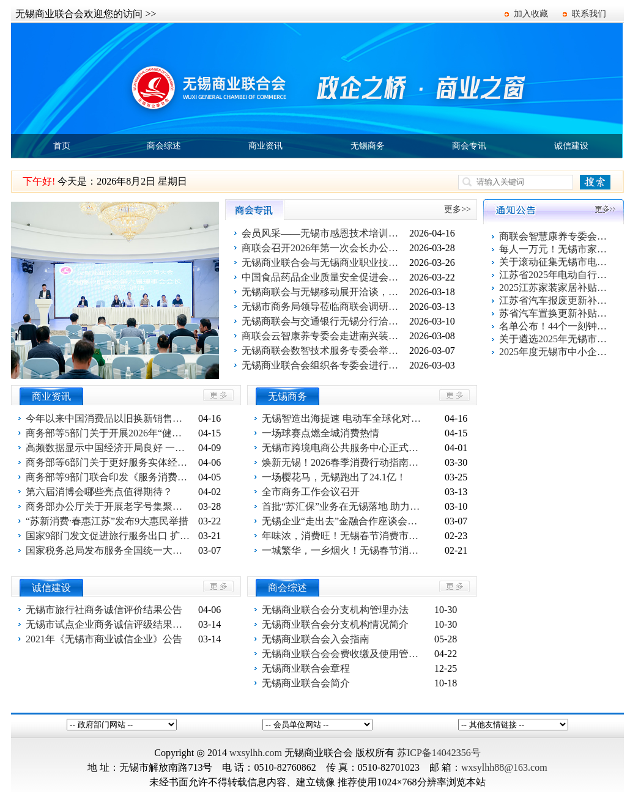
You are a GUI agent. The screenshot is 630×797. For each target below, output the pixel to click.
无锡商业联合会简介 (306, 683)
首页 (61, 145)
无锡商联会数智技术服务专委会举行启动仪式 (324, 350)
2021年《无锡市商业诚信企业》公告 (104, 639)
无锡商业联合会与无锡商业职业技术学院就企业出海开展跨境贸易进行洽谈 (324, 262)
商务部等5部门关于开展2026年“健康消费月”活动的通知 (108, 433)
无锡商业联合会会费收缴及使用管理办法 (344, 653)
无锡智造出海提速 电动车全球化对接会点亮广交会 (344, 418)
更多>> (457, 209)
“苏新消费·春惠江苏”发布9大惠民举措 (107, 521)
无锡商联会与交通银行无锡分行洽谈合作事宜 (324, 321)
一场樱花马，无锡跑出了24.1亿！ (334, 477)
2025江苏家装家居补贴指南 (554, 287)
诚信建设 (571, 145)
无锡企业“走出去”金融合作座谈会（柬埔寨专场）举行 (344, 521)
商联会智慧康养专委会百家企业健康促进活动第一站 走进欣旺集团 (554, 236)
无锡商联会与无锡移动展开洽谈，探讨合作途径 (324, 292)
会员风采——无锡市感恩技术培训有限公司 (324, 233)
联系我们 (589, 13)
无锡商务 (367, 145)
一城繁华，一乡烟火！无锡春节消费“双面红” (344, 550)
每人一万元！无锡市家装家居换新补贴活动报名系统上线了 (554, 249)
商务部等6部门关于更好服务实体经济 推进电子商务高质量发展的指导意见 (108, 462)
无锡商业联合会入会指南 (315, 639)
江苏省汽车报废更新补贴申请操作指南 (554, 300)
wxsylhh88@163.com (504, 767)
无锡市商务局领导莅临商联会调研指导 (324, 306)
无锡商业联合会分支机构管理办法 (335, 609)
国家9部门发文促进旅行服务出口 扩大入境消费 (108, 536)
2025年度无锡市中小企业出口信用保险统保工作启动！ (554, 352)
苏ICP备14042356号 (439, 752)
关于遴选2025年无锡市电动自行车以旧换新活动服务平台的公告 (554, 339)
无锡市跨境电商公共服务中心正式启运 (344, 448)
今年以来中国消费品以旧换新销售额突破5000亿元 (108, 418)
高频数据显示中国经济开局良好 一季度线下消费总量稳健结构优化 (108, 448)
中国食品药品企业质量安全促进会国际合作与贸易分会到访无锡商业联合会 (324, 277)
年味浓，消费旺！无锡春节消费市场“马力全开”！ (344, 536)
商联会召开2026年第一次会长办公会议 (324, 248)
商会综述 (164, 145)
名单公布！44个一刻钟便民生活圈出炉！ (554, 326)
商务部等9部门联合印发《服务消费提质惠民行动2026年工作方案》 (108, 477)
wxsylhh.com (255, 752)
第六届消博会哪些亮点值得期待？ (99, 492)
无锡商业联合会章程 (306, 668)
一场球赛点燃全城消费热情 (320, 433)
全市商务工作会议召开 (311, 492)
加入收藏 (531, 13)
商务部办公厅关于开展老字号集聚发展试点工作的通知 (108, 506)
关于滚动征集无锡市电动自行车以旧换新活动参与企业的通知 (554, 262)
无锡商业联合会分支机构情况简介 (335, 624)
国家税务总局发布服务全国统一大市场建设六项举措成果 (108, 550)
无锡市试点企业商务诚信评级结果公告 (108, 624)
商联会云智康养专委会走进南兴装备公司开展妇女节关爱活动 (324, 336)
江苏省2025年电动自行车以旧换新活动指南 (554, 275)
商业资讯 (265, 145)
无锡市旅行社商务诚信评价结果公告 (104, 609)
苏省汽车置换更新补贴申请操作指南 (554, 313)
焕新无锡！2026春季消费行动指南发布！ (344, 462)
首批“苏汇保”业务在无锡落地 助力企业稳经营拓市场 (344, 506)
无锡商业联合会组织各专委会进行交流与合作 (324, 365)
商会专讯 (469, 145)
